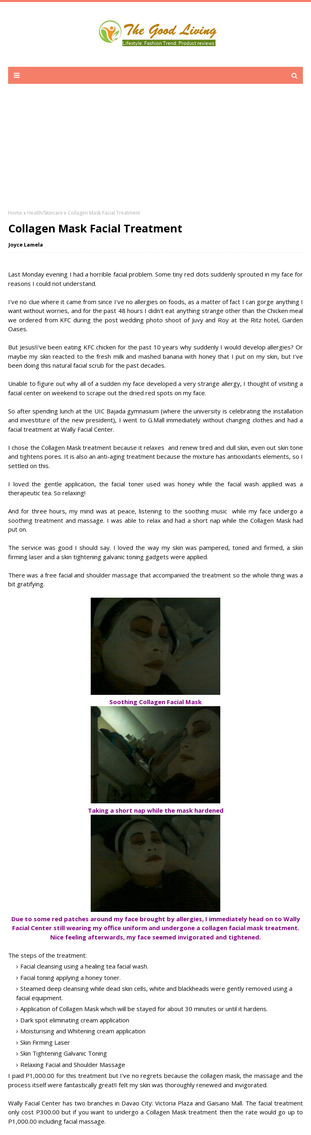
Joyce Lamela (26, 244)
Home (15, 212)
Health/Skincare (45, 212)
